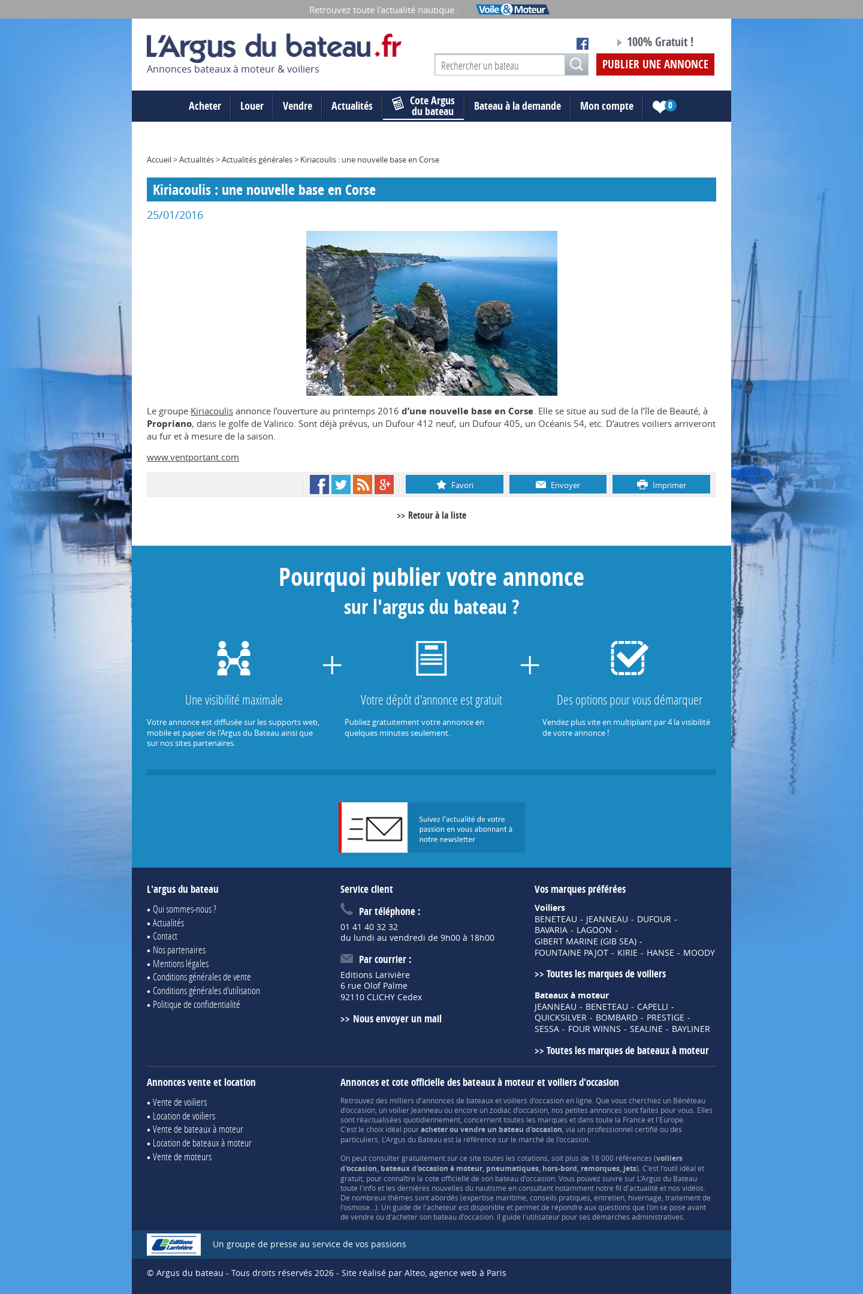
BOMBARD (617, 1017)
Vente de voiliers (180, 1102)
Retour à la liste (437, 515)
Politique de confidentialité (196, 1004)
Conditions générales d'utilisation (206, 990)
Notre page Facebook (583, 44)
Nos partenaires (179, 949)
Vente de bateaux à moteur (198, 1129)
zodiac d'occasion (519, 1110)
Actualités (352, 105)
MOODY (699, 952)
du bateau (423, 106)
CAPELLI (652, 1006)
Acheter (205, 105)
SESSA (547, 1029)
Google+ (384, 484)
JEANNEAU (607, 919)
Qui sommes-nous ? (184, 909)
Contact (165, 936)
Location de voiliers (184, 1116)
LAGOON (594, 930)
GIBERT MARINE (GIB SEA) (585, 941)
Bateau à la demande (517, 105)
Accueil (159, 159)
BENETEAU (556, 919)
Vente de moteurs (182, 1156)
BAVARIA (551, 930)
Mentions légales (181, 963)
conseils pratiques (560, 1197)
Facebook (319, 484)
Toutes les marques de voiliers (606, 973)
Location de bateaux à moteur (202, 1142)
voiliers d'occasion (533, 1100)
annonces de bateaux (457, 1100)
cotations (532, 1158)
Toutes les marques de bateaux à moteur (628, 1050)
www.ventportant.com (193, 457)
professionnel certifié (622, 1129)
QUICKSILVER (561, 1017)
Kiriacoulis (212, 411)
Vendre (297, 105)
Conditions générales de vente (202, 976)
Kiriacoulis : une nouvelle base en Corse (369, 159)
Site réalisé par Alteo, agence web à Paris (424, 1272)
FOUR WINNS (594, 1029)
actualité (643, 1188)
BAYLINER (691, 1029)
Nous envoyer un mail (397, 1018)
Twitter (341, 484)
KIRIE (627, 952)
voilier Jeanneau (415, 1110)
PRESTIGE (665, 1017)
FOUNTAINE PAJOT (571, 952)
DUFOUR (654, 919)
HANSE (660, 952)
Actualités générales (257, 159)
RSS (362, 484)
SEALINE (646, 1029)
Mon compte (606, 105)
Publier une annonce (655, 64)
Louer (252, 105)
